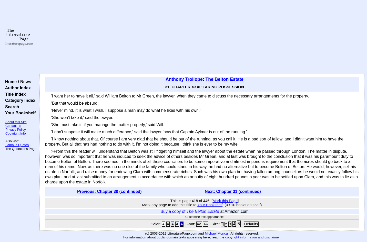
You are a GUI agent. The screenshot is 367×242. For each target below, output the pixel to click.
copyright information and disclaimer (252, 237)
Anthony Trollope (184, 79)
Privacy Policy (15, 129)
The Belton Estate (224, 79)
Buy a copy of (189, 211)
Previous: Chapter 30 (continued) (109, 191)
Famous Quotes (17, 145)
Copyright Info (15, 133)
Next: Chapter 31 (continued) (233, 191)
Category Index (19, 100)
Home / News (17, 81)
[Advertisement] (202, 37)
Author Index (17, 87)
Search (11, 106)
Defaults (251, 224)
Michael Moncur (217, 233)
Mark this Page (225, 201)
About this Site (16, 122)
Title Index (14, 94)
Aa (199, 224)
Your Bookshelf (19, 113)
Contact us (13, 126)
